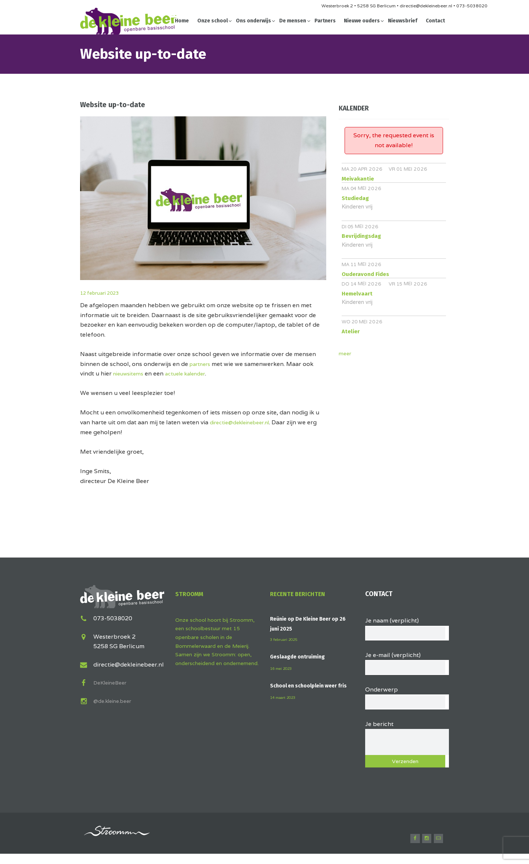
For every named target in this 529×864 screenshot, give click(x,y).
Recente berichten (300, 594)
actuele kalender (193, 373)
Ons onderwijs (253, 21)
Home (182, 21)
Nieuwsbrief (402, 21)
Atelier (351, 331)
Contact (435, 21)
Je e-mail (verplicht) (407, 663)
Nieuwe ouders (362, 21)
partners (202, 364)
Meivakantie (358, 178)
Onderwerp (407, 700)
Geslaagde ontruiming (301, 656)
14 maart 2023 (285, 706)
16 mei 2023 (282, 668)
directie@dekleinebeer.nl (245, 422)
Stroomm (191, 594)
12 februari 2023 (104, 293)
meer (346, 353)
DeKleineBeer (112, 682)
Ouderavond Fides (365, 274)
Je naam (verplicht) (407, 627)
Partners (325, 21)
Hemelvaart (357, 293)
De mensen (292, 21)
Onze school (212, 21)
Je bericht (407, 735)
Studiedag (355, 198)
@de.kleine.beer (115, 700)
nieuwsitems (130, 373)
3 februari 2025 (285, 639)
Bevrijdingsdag (361, 236)
